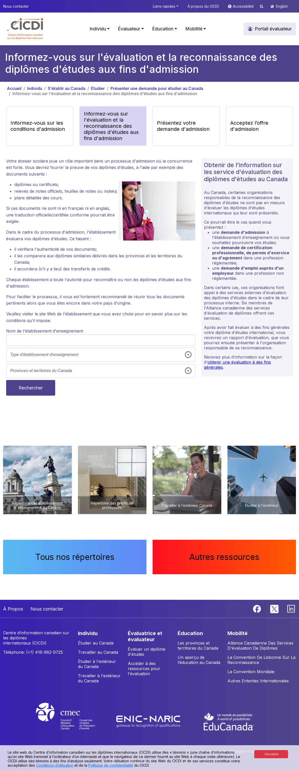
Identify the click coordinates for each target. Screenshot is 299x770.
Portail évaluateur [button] (273, 28)
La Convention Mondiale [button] (250, 671)
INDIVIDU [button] (88, 633)
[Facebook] (257, 608)
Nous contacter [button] (16, 6)
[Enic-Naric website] (148, 720)
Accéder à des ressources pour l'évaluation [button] (144, 668)
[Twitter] (274, 608)
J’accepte (271, 754)
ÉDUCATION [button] (190, 633)
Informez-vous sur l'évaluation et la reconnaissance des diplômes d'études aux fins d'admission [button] (111, 126)
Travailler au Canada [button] (98, 652)
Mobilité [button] (193, 28)
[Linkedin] (291, 608)
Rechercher (31, 387)
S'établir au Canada (66, 88)
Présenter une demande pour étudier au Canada (156, 88)
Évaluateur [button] (129, 28)
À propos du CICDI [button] (203, 6)
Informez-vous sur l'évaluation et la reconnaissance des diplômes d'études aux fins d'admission (105, 93)
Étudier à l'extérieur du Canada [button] (97, 664)
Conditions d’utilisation (54, 765)
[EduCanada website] (229, 720)
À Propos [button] (13, 609)
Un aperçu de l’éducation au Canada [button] (199, 660)
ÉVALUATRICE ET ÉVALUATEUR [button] (145, 636)
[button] (25, 29)
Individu (34, 88)
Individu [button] (97, 28)
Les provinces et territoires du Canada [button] (198, 645)
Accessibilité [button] (244, 6)
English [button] (282, 6)
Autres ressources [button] (224, 557)
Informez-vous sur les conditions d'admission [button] (37, 126)
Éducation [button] (162, 28)
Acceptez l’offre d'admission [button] (249, 126)
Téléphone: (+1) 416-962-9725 (33, 652)
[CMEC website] (72, 720)
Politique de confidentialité (110, 765)
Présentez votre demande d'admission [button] (183, 126)
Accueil (14, 88)
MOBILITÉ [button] (237, 633)
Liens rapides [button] (164, 6)
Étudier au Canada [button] (95, 643)
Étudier (98, 88)
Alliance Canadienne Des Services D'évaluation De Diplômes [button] (260, 645)
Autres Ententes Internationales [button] (258, 680)
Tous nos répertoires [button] (74, 557)
